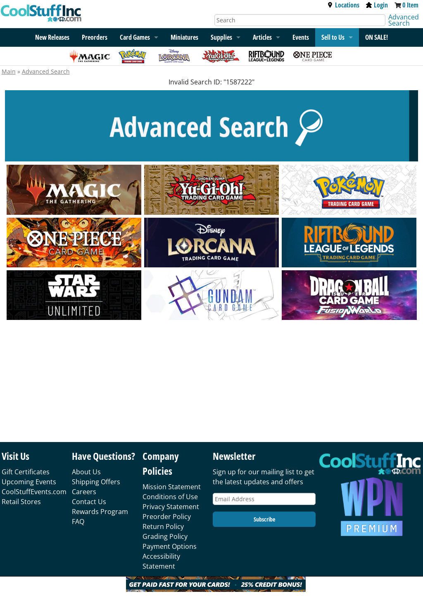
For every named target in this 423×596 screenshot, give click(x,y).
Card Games (135, 37)
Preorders (94, 37)
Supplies (221, 37)
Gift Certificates (26, 471)
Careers (84, 491)
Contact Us (89, 501)
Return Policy (163, 526)
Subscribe (264, 519)
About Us (86, 471)
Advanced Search (403, 20)
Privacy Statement (171, 506)
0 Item (410, 5)
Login (377, 5)
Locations (343, 5)
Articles (262, 37)
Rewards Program (100, 511)
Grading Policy (165, 536)
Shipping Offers (96, 481)
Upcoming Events (29, 481)
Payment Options (170, 546)
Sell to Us (333, 37)
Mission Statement (172, 486)
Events (300, 37)
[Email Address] (264, 499)
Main (9, 71)
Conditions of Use (170, 496)
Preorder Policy (167, 516)
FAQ (78, 521)
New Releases (52, 37)
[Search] (299, 20)
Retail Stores (21, 501)
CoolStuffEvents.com (34, 491)
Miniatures (184, 37)
